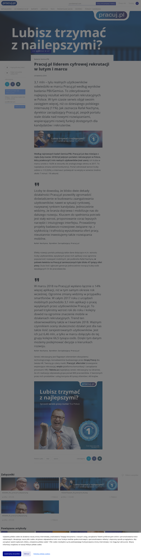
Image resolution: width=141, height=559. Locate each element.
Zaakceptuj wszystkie (12, 554)
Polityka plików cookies (41, 554)
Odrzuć (26, 554)
